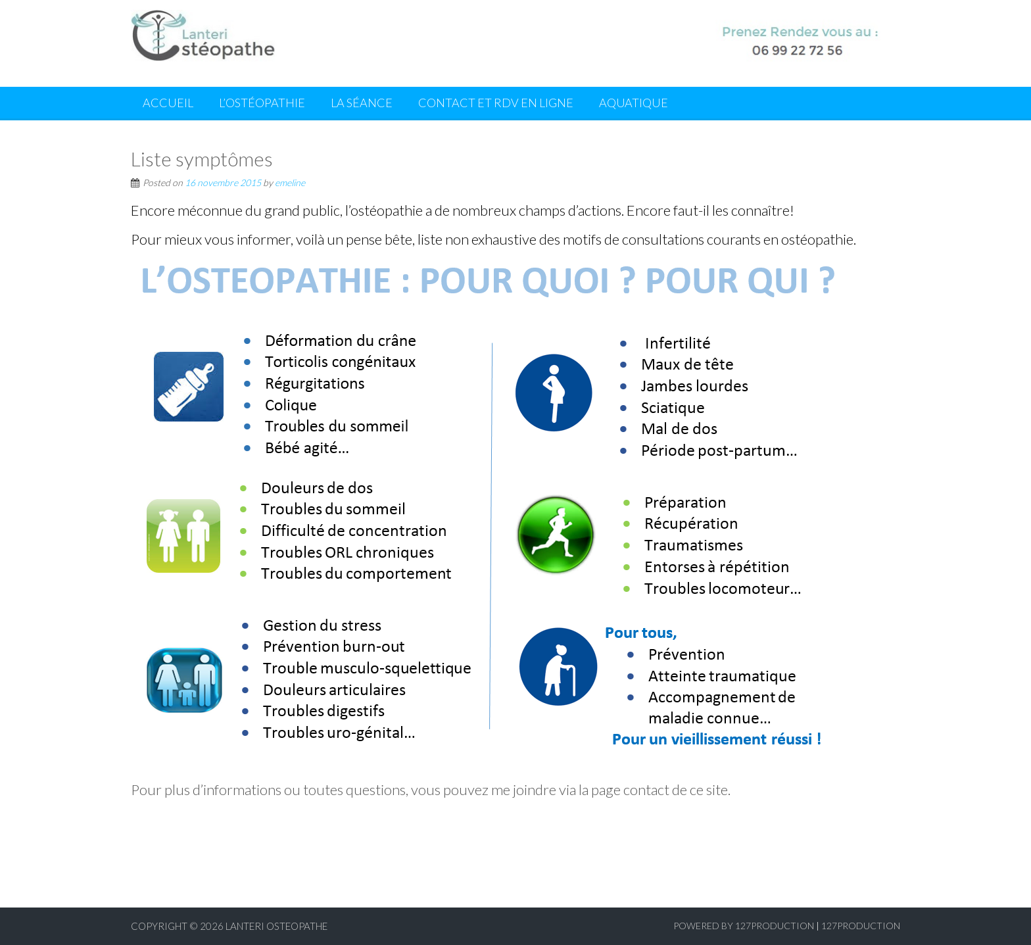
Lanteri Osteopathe (276, 926)
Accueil (168, 102)
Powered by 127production (743, 925)
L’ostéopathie (262, 102)
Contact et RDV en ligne (495, 102)
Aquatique (633, 102)
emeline (290, 182)
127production (860, 925)
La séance (362, 102)
